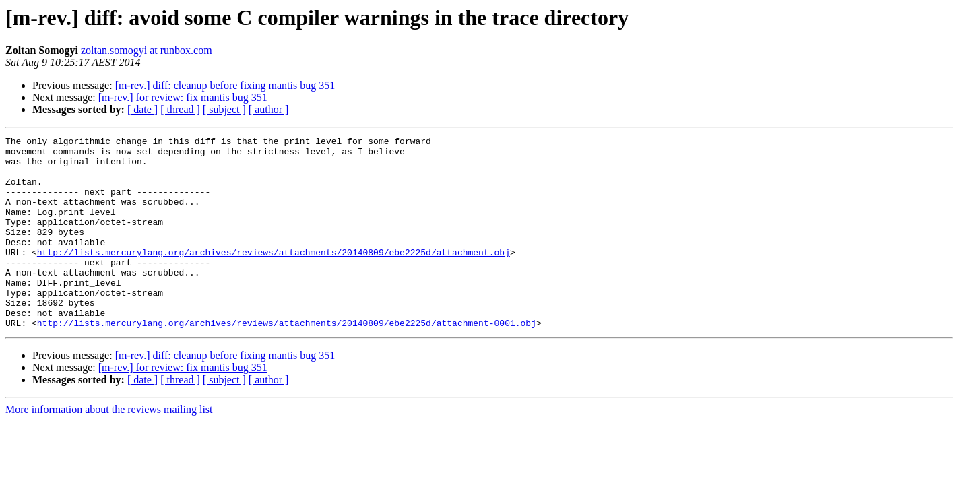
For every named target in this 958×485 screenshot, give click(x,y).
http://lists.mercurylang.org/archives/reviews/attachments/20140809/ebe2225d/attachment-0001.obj (286, 361)
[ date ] (142, 109)
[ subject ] (224, 109)
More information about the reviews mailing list (109, 447)
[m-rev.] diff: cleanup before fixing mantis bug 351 (225, 85)
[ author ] (269, 109)
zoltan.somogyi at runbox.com (146, 50)
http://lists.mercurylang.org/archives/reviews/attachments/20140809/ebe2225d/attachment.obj (273, 276)
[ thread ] (180, 109)
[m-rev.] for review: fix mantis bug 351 (182, 97)
